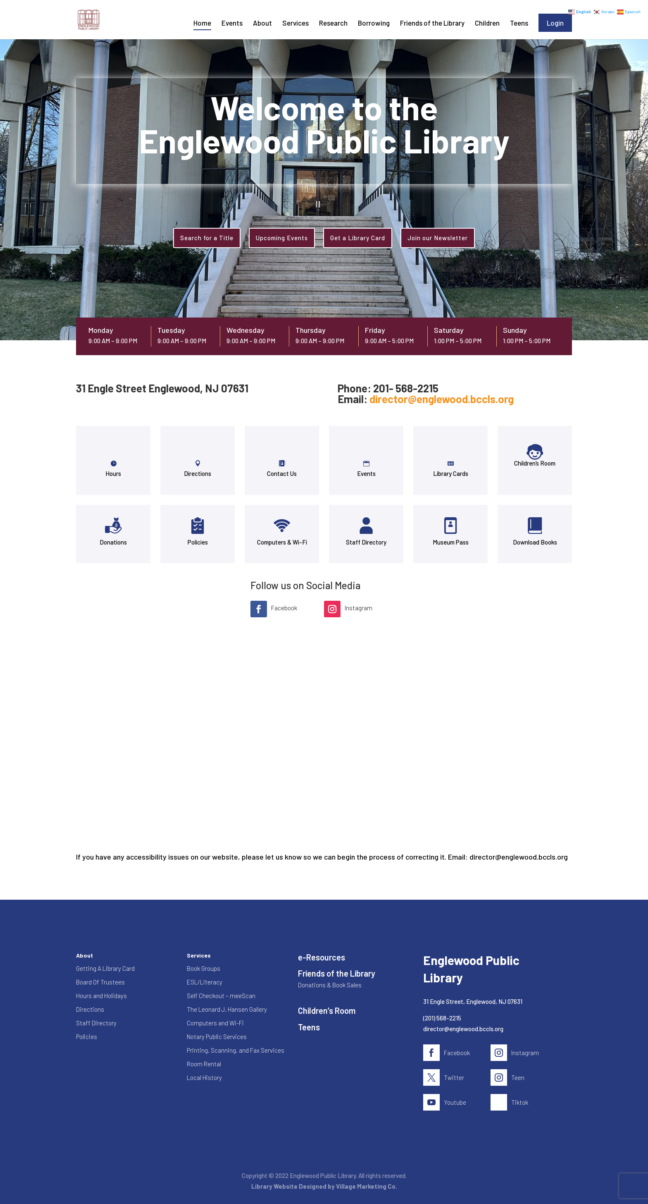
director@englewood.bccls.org (441, 398)
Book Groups (203, 968)
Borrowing (374, 23)
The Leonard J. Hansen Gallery (227, 1009)
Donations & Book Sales (330, 985)
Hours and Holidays (101, 995)
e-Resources (321, 957)
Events (232, 23)
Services (295, 23)
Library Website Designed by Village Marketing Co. (324, 1186)
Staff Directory (366, 542)
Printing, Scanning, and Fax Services (235, 1050)
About (262, 23)
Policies (198, 542)
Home (202, 23)
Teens (519, 23)
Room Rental (204, 1064)
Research (333, 23)
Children (487, 23)
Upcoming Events (282, 237)
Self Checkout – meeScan (221, 995)
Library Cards (450, 473)
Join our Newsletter (437, 237)
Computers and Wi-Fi (215, 1023)
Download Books (535, 542)
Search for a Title (206, 237)
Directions (197, 473)
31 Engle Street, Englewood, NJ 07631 (472, 1001)
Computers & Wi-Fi (282, 542)
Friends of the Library (432, 23)
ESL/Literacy (204, 982)
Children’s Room (534, 463)
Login (555, 23)
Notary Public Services (217, 1036)
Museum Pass (451, 542)
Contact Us (282, 473)
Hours (113, 473)
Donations (113, 542)
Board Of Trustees (100, 982)
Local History (204, 1077)
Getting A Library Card (105, 968)
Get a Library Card (357, 237)
